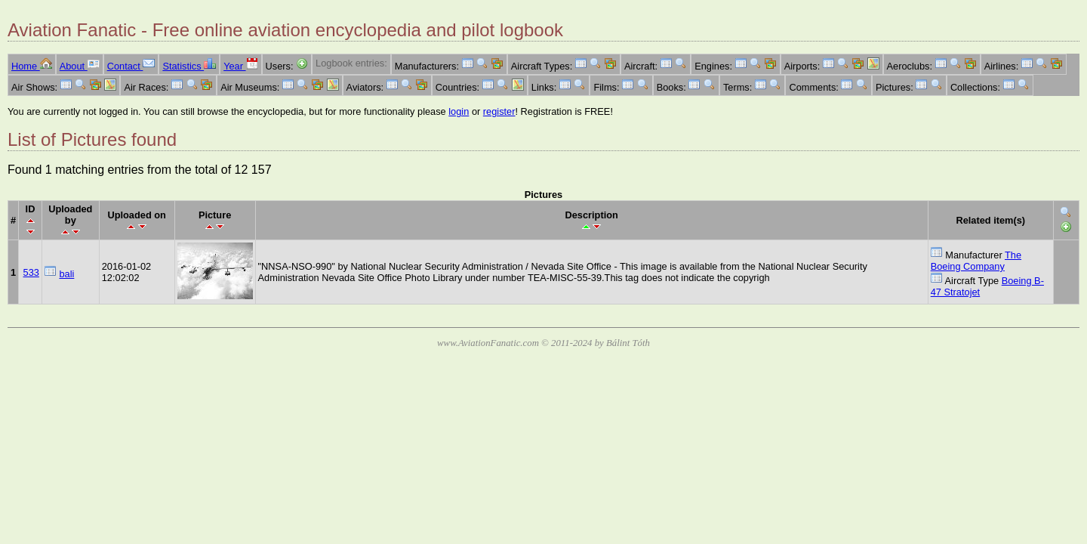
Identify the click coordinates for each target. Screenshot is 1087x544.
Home (31, 66)
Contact (131, 66)
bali (66, 274)
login (458, 111)
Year (240, 66)
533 (31, 272)
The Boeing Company (976, 260)
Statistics (189, 66)
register (499, 111)
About (80, 66)
